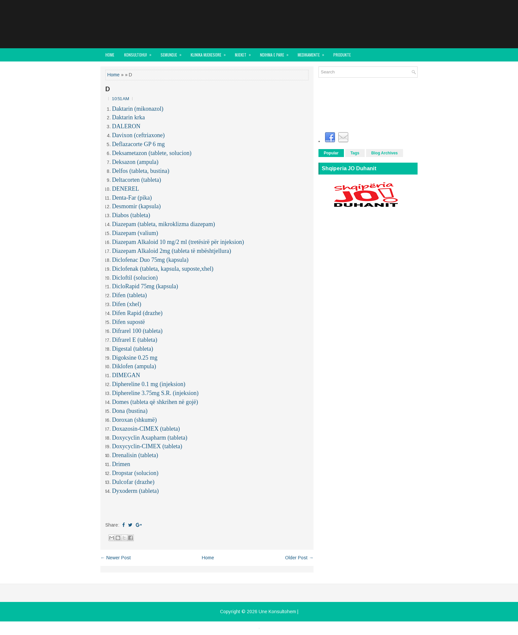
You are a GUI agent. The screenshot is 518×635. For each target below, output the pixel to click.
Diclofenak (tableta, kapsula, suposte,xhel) (162, 268)
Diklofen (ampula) (134, 366)
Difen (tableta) (129, 295)
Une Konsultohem (277, 611)
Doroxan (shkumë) (134, 420)
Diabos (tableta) (131, 215)
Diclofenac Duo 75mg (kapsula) (150, 260)
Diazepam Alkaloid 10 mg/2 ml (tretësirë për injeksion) (178, 242)
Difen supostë (128, 322)
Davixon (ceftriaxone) (138, 135)
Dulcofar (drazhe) (133, 482)
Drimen (121, 464)
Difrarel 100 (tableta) (137, 331)
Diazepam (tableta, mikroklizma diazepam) (163, 224)
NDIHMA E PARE (276, 53)
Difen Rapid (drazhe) (137, 313)
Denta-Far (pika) (132, 197)
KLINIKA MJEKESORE (210, 53)
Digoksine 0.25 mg (135, 357)
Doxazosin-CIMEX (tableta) (146, 428)
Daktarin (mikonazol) (137, 108)
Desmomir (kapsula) (136, 206)
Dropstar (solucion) (135, 473)
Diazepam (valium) (135, 233)
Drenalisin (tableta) (135, 455)
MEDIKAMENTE (313, 53)
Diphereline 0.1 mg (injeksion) (148, 384)
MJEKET (245, 53)
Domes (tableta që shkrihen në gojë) (155, 402)
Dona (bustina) (129, 411)
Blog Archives (384, 153)
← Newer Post (115, 557)
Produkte (342, 55)
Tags (355, 153)
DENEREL (125, 188)
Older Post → (299, 557)
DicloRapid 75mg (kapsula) (145, 286)
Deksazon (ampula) (135, 162)
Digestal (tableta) (132, 348)
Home (109, 55)
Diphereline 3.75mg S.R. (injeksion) (155, 393)
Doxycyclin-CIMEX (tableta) (147, 446)
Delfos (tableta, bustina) (140, 171)
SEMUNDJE (173, 53)
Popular (331, 153)
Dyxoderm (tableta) (135, 491)
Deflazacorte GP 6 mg (138, 144)
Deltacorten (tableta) (136, 180)
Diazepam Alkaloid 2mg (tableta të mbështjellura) (171, 251)
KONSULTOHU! (140, 53)
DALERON (126, 126)
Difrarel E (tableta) (134, 340)
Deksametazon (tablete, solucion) (151, 153)
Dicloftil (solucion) (135, 277)
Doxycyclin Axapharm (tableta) (149, 437)
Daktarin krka (128, 117)
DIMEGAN (126, 375)
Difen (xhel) (126, 304)
